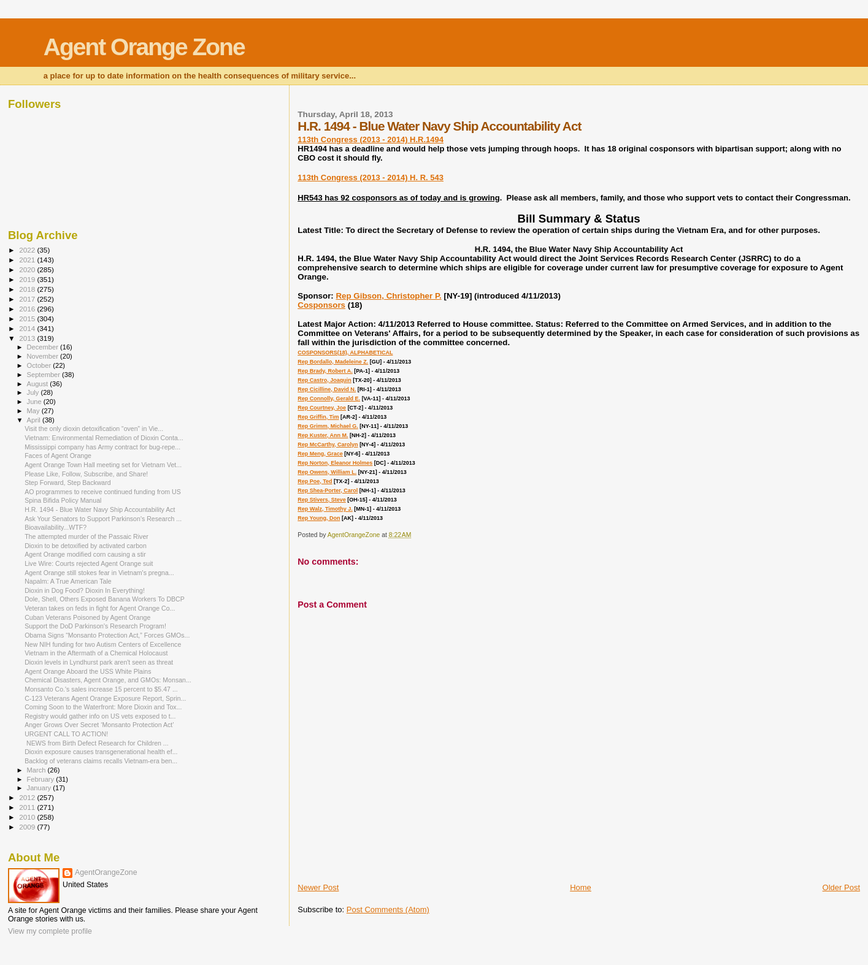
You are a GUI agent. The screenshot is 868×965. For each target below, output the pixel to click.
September (45, 374)
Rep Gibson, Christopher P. (388, 295)
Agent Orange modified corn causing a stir (85, 554)
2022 (28, 250)
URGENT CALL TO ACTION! (66, 734)
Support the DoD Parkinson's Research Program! (95, 626)
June (35, 401)
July (34, 392)
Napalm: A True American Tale (68, 581)
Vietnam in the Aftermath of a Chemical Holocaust (96, 653)
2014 (28, 328)
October (40, 365)
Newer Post (318, 887)
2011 (28, 807)
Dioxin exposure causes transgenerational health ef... (101, 751)
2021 (28, 260)
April (34, 420)
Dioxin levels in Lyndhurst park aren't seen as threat (99, 662)
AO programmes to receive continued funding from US (103, 491)
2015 (28, 318)
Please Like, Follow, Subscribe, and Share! (86, 474)
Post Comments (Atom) (388, 909)
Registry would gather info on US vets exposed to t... (100, 716)
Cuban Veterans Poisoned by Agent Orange (87, 617)
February (41, 779)
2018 (28, 289)
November (43, 356)
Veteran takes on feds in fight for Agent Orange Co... (100, 608)
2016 (28, 309)
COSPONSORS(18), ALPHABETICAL (345, 352)
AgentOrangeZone (106, 872)
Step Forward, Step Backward (68, 482)
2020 (28, 269)
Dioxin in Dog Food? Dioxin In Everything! (85, 590)
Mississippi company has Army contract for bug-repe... (102, 447)
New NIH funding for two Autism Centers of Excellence (103, 644)
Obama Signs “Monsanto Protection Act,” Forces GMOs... (107, 635)
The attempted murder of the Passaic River (86, 536)
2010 (28, 817)
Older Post (841, 887)
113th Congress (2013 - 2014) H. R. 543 (371, 177)
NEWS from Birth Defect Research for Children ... (97, 743)
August (38, 383)
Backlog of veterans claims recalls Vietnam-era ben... (101, 761)
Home (580, 887)
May (34, 410)
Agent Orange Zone (144, 47)
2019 (28, 279)
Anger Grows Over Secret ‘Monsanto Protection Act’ (99, 724)
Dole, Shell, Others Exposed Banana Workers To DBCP (105, 599)
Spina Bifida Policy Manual (63, 500)
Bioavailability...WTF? (55, 527)
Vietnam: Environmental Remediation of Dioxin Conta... (104, 437)
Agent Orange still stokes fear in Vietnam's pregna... (99, 572)
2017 (28, 299)
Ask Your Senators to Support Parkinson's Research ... (103, 518)
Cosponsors (321, 305)
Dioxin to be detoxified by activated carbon (86, 545)
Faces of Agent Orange (58, 455)
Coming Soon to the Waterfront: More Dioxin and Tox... (103, 707)
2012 (28, 797)
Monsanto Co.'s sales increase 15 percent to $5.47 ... (101, 689)
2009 (28, 827)
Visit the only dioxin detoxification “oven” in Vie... (94, 428)
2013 (28, 338)
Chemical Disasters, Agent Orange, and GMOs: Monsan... (108, 680)
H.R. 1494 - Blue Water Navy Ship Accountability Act (100, 509)
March (37, 770)
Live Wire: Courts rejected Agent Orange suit (89, 563)
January (40, 787)
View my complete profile (50, 931)
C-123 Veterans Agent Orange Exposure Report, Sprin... (105, 698)
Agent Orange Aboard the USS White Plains (88, 671)
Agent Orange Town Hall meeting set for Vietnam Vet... (103, 464)
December (43, 347)
